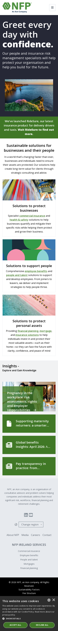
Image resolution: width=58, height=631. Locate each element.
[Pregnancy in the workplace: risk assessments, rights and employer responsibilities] (29, 396)
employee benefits (36, 271)
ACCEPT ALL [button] (15, 625)
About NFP (13, 535)
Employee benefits (29, 555)
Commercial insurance (29, 551)
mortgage (46, 331)
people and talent (17, 275)
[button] (29, 618)
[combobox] (48, 600)
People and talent (29, 559)
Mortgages (29, 563)
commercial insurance (32, 215)
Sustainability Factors (29, 589)
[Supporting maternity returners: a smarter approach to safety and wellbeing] (29, 423)
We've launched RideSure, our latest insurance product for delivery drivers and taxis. (29, 127)
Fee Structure (29, 593)
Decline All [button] (42, 625)
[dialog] (29, 613)
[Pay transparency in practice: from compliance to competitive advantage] (29, 466)
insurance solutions (27, 335)
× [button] (53, 600)
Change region (30, 524)
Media (25, 535)
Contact (47, 535)
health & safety (19, 219)
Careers (35, 535)
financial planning (28, 331)
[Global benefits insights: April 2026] (29, 445)
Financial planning (29, 568)
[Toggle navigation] (52, 7)
